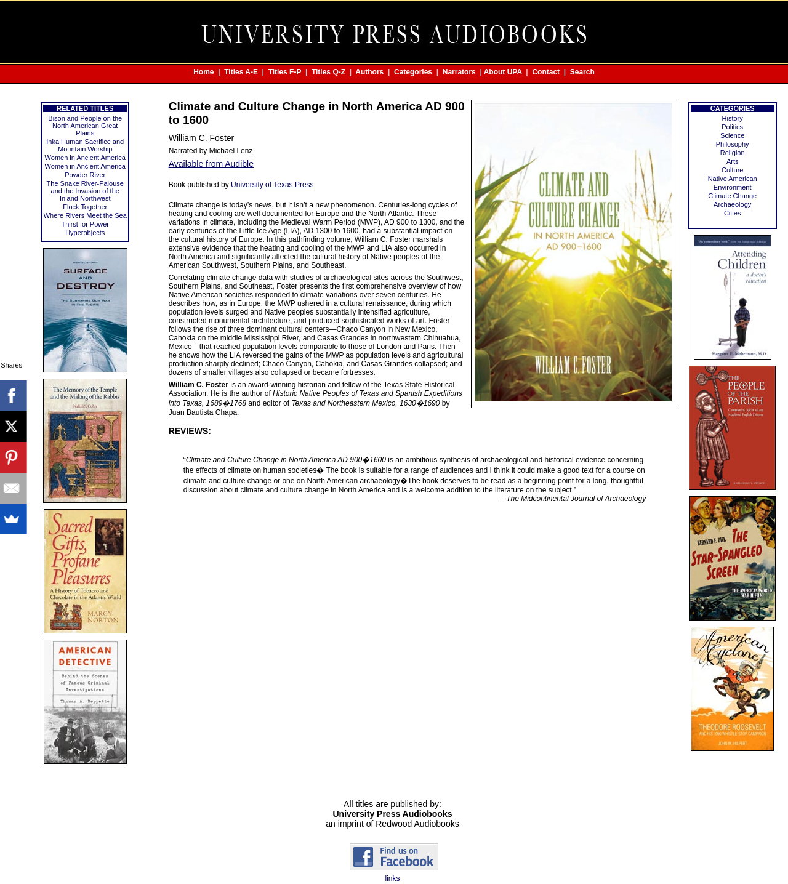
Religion (732, 152)
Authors (369, 72)
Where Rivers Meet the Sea (85, 215)
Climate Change (732, 195)
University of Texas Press (272, 184)
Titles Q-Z (328, 72)
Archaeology (732, 204)
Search (582, 72)
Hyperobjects (85, 232)
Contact (546, 72)
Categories (413, 72)
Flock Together (85, 207)
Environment (733, 187)
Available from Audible (211, 164)
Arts (732, 161)
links (392, 878)
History (732, 118)
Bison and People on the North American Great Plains (85, 126)
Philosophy (732, 144)
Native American (732, 178)
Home (203, 72)
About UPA (503, 72)
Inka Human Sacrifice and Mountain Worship (85, 145)
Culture (732, 170)
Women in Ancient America (85, 157)
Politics (732, 127)
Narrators (459, 72)
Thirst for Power (85, 224)
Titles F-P (285, 72)
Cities (732, 213)
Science (732, 135)
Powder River (85, 175)
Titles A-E (241, 72)
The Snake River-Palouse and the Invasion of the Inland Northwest (85, 191)
